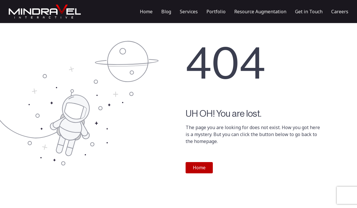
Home (146, 11)
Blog (166, 11)
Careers (339, 11)
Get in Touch (309, 11)
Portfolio (216, 11)
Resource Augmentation (260, 11)
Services (189, 11)
